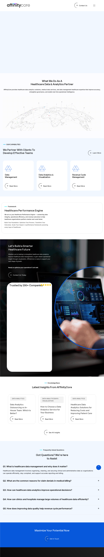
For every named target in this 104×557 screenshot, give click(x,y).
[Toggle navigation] (94, 5)
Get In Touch (54, 539)
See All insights (54, 433)
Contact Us (83, 6)
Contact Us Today (19, 275)
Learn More (97, 153)
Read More (13, 186)
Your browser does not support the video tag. (76, 217)
